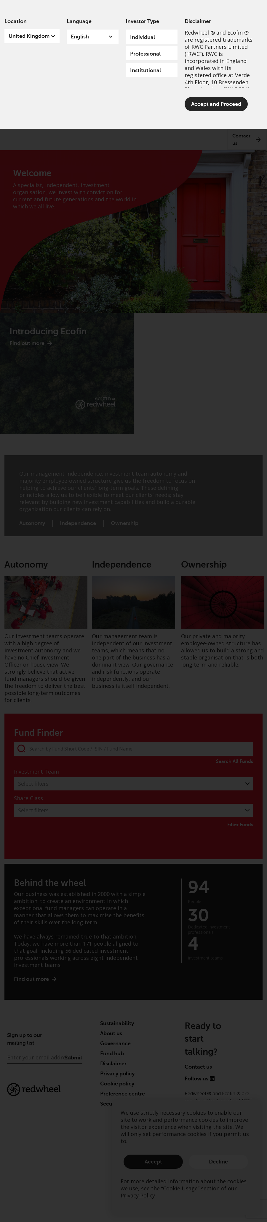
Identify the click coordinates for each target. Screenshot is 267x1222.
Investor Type (142, 21)
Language (79, 21)
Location (15, 21)
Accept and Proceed (216, 104)
